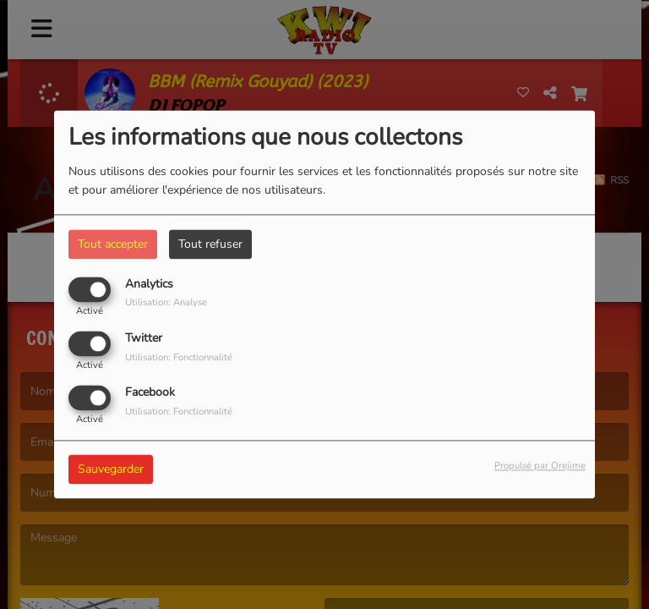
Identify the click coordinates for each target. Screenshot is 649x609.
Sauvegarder (111, 470)
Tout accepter (113, 244)
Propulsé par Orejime (540, 466)
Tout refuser (210, 244)
